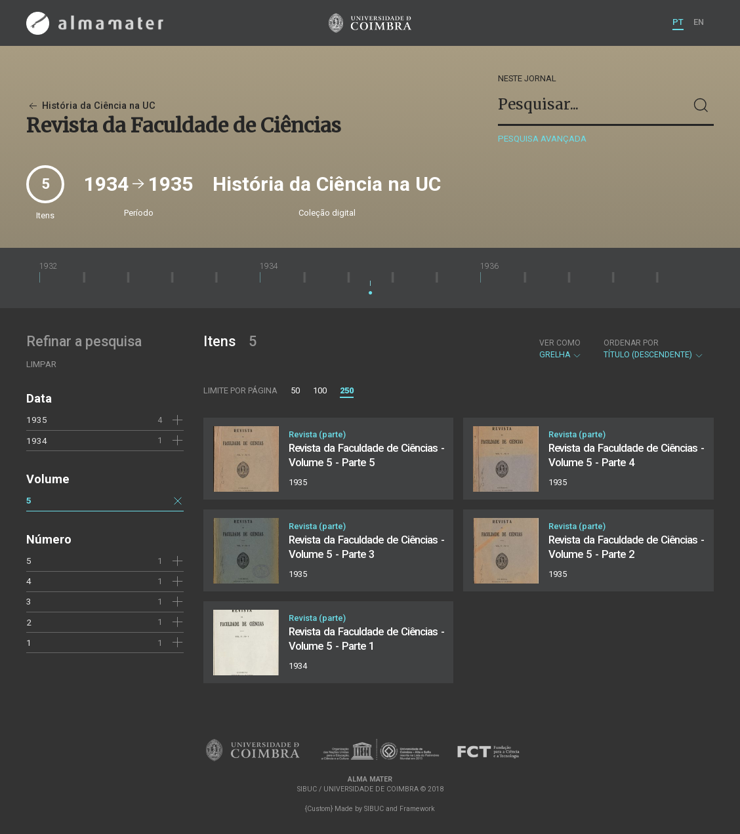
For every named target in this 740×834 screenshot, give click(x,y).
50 (295, 390)
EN (698, 22)
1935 (36, 419)
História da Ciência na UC (90, 105)
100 (320, 390)
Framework (417, 808)
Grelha (560, 349)
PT (678, 22)
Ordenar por (631, 343)
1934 (36, 440)
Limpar (41, 364)
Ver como (560, 343)
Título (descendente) (654, 349)
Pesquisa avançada (542, 139)
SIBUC (374, 808)
